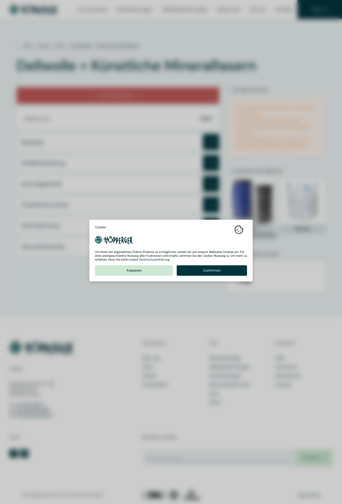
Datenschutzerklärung (154, 261)
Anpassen (134, 272)
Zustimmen (212, 272)
